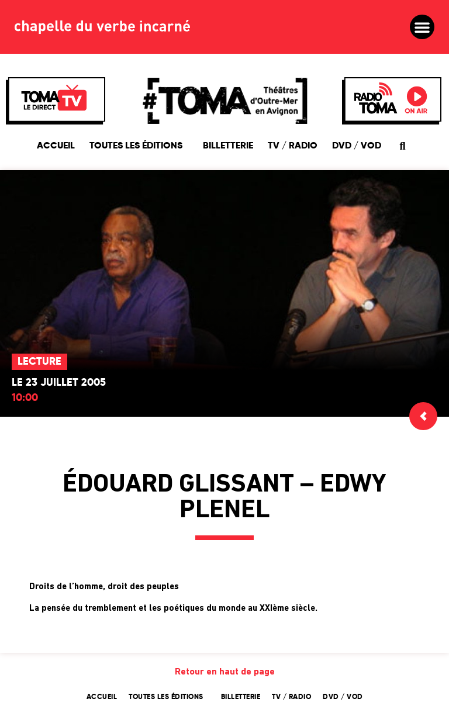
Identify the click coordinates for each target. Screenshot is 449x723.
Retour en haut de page (225, 672)
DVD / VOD (356, 146)
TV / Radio (292, 146)
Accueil (56, 146)
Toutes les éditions (138, 146)
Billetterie (228, 146)
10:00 (25, 398)
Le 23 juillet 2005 (59, 383)
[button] (422, 27)
